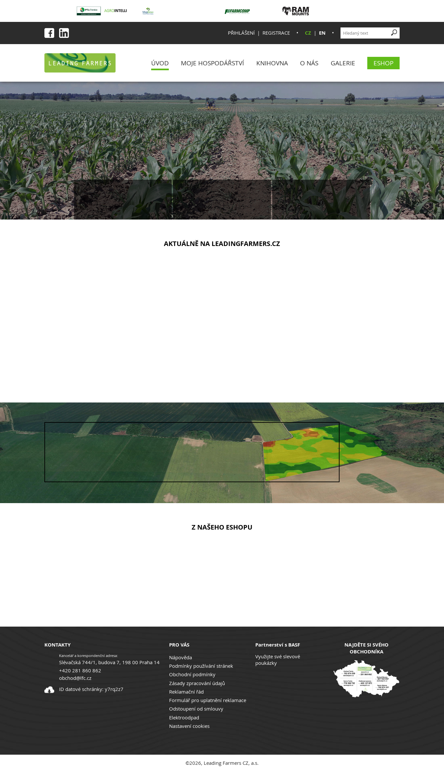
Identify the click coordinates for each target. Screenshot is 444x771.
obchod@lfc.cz (75, 678)
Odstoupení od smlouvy (196, 708)
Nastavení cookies (189, 726)
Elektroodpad (184, 717)
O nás (309, 63)
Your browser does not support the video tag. (192, 452)
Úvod (160, 63)
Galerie (343, 63)
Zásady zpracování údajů (197, 683)
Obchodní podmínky (192, 674)
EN (322, 32)
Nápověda (180, 657)
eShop (383, 63)
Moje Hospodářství (212, 63)
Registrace (276, 32)
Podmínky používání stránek (201, 666)
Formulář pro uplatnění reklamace (207, 700)
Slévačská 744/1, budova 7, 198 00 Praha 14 (109, 662)
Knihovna (272, 63)
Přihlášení (241, 32)
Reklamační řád (186, 691)
